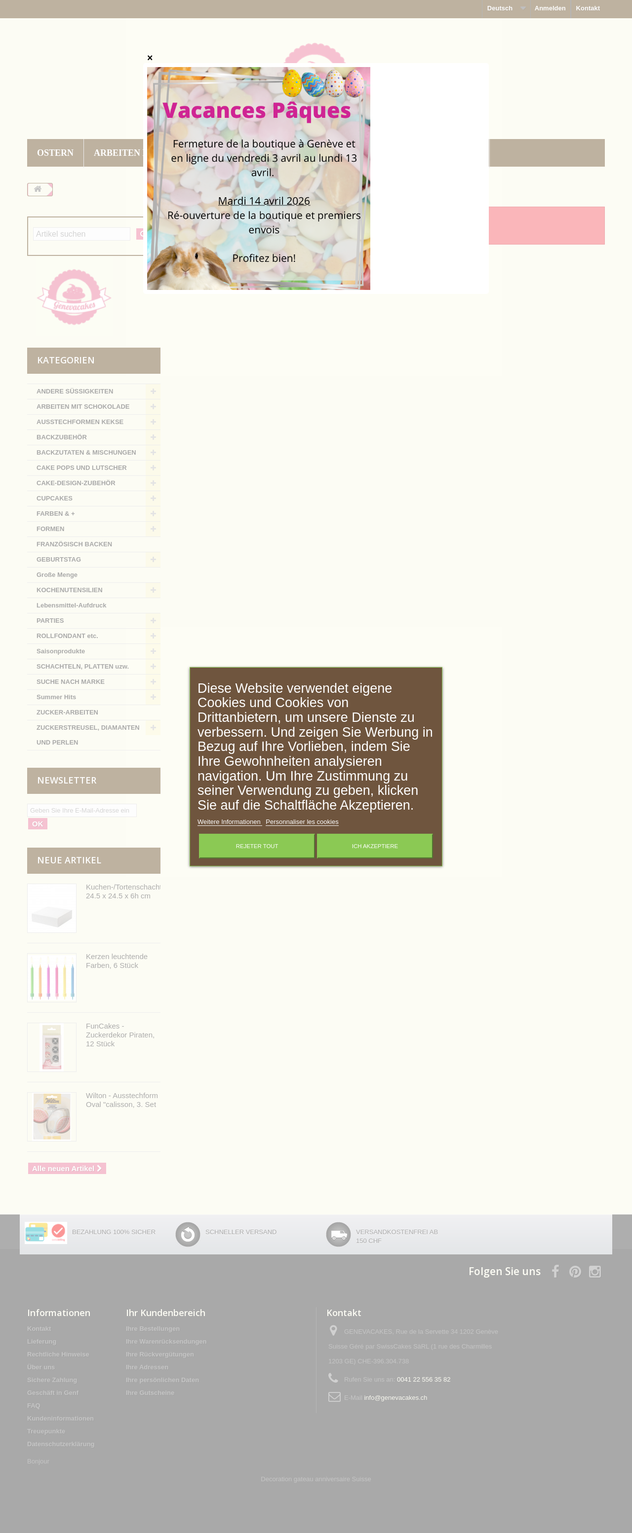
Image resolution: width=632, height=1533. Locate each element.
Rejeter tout (257, 846)
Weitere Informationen (230, 821)
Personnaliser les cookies (302, 821)
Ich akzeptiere (375, 846)
